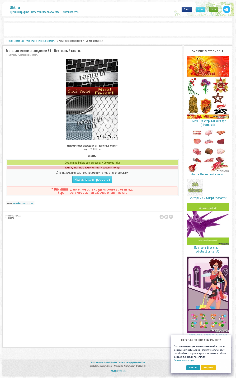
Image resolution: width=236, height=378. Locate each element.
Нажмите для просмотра (92, 179)
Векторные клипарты (28, 55)
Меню (200, 9)
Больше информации (184, 360)
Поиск (187, 9)
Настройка (208, 367)
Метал (15, 203)
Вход (214, 9)
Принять (193, 367)
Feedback (121, 371)
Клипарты (13, 55)
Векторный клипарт (25, 203)
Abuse (113, 371)
